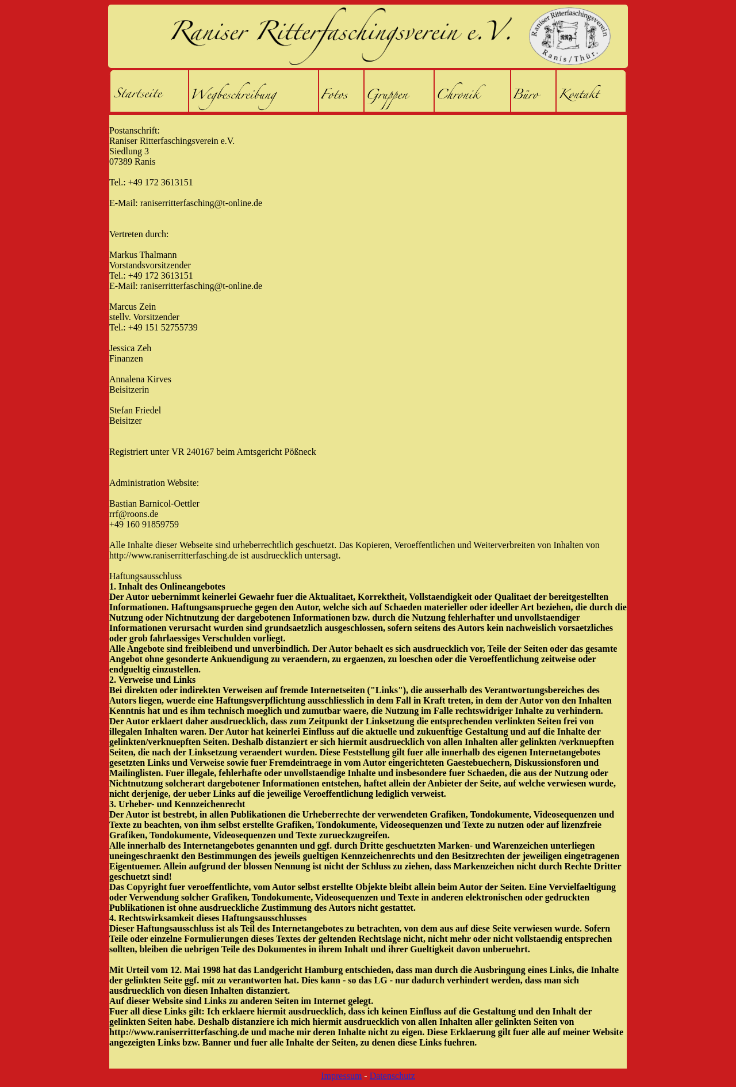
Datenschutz (392, 1076)
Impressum (341, 1076)
